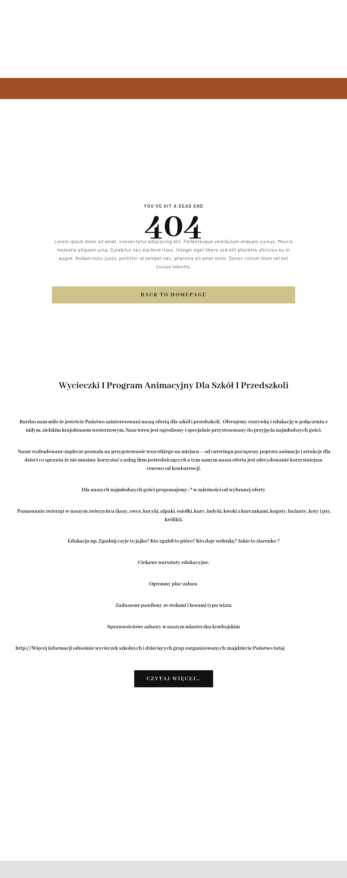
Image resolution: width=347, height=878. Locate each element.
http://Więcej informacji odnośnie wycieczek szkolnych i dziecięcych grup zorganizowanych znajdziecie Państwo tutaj (150, 648)
